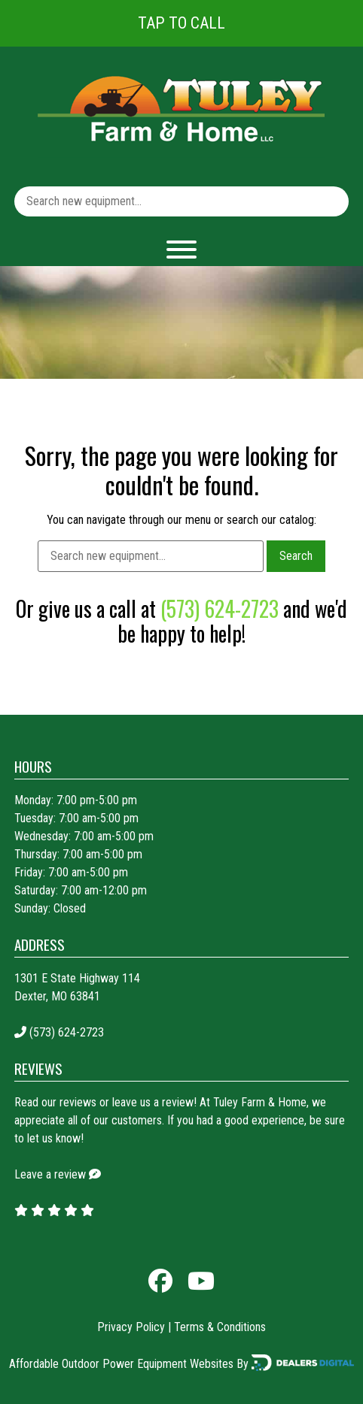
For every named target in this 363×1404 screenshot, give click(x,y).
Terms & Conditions (220, 1327)
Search (296, 556)
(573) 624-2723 (219, 608)
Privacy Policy (131, 1327)
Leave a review (50, 1174)
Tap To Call (181, 23)
